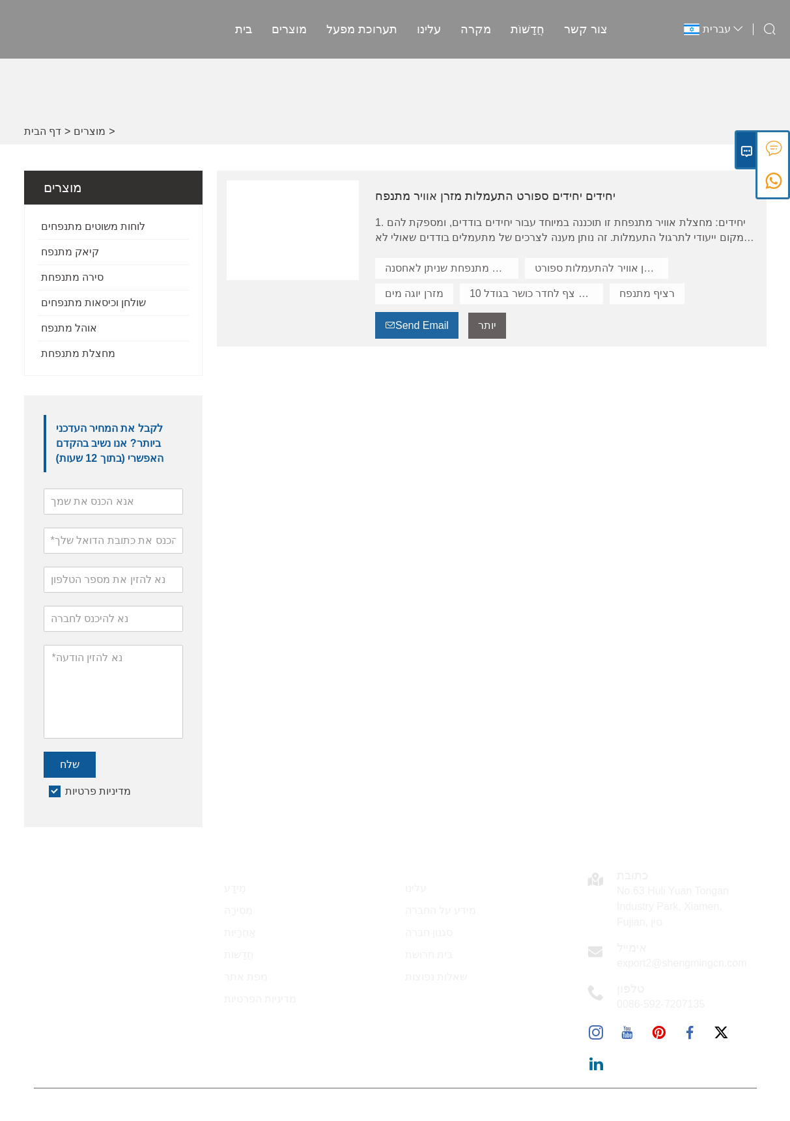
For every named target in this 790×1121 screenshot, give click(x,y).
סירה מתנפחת (72, 277)
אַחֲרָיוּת (240, 932)
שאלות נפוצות (436, 976)
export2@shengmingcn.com (681, 963)
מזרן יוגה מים (414, 293)
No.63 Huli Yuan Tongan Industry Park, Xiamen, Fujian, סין (673, 906)
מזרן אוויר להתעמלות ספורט (597, 268)
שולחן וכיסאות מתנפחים (94, 302)
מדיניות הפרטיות (260, 998)
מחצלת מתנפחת (78, 353)
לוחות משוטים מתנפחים (93, 226)
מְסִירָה (238, 910)
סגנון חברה (429, 932)
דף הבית (42, 131)
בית (241, 29)
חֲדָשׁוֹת (525, 29)
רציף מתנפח (647, 293)
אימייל (632, 947)
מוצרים (286, 29)
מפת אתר (246, 976)
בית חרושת (429, 954)
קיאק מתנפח (70, 251)
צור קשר (583, 29)
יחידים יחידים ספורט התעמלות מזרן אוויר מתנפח (495, 196)
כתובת (633, 875)
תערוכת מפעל (359, 29)
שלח (69, 764)
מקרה (473, 29)
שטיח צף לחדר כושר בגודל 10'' (536, 293)
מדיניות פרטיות (98, 791)
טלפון (631, 988)
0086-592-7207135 (661, 1004)
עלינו (426, 29)
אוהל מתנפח (69, 327)
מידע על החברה (441, 910)
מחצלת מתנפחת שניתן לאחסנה (451, 268)
